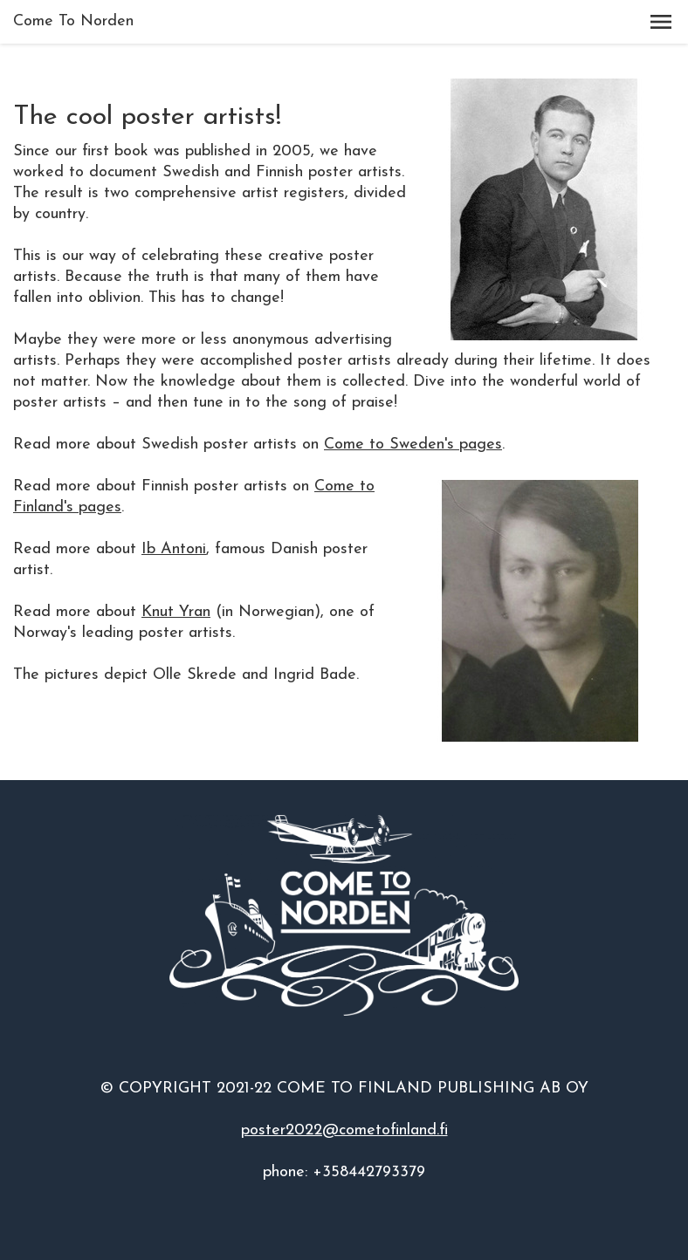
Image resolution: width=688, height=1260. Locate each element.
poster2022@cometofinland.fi (344, 1130)
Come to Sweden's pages (413, 444)
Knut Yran (175, 612)
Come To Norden (73, 21)
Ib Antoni (173, 549)
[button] (661, 22)
